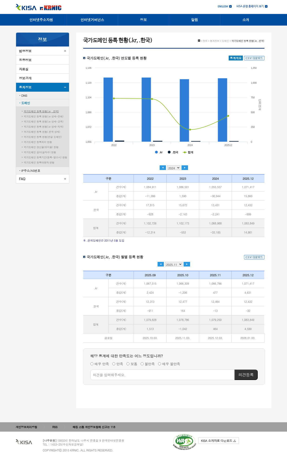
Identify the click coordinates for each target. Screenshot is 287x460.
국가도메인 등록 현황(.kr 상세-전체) (43, 116)
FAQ (22, 179)
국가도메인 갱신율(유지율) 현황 (41, 147)
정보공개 (25, 78)
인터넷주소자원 (41, 19)
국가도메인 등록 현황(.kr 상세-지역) (43, 126)
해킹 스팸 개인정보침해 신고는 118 (94, 427)
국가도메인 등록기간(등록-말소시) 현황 (45, 157)
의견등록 (246, 374)
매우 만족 (102, 363)
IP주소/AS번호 (30, 170)
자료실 (24, 69)
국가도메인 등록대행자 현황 (39, 162)
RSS (54, 427)
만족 (119, 363)
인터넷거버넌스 (92, 19)
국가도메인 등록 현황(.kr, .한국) (41, 111)
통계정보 (25, 87)
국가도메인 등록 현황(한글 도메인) (43, 137)
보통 (134, 363)
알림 (194, 19)
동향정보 (25, 60)
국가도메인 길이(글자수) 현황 (40, 152)
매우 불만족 (171, 363)
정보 (143, 19)
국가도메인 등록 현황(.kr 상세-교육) (43, 121)
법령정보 (25, 51)
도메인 (25, 103)
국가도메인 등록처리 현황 (38, 142)
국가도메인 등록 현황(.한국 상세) (42, 131)
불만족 (150, 363)
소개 (245, 19)
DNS (24, 95)
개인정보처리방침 (26, 427)
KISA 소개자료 (218, 440)
